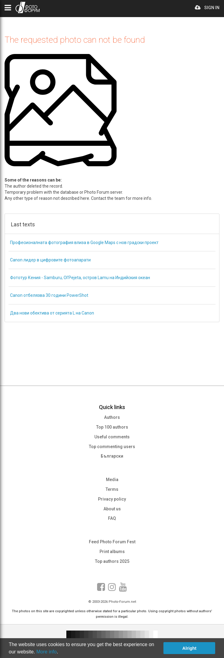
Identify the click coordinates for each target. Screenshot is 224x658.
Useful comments (112, 436)
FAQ (112, 518)
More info (47, 651)
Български (112, 456)
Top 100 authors (112, 427)
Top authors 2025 (112, 561)
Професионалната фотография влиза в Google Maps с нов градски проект (84, 242)
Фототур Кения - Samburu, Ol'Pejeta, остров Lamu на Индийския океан (80, 277)
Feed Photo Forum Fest (112, 541)
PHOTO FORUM (28, 7)
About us (112, 508)
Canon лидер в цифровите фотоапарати (50, 259)
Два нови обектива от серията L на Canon (52, 313)
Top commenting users (112, 446)
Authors (112, 417)
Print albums (112, 551)
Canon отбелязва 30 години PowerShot (49, 295)
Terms (112, 489)
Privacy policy (112, 499)
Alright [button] (189, 648)
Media (112, 479)
